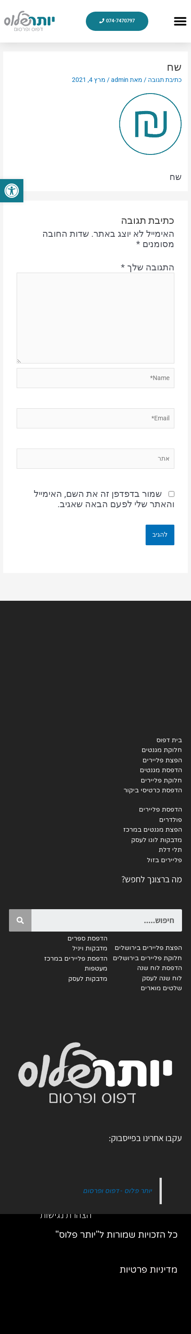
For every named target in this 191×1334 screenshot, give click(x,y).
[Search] (20, 920)
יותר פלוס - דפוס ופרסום (117, 1191)
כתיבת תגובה (165, 79)
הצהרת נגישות (66, 1214)
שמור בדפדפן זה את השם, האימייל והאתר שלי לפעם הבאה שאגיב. (104, 498)
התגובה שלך (147, 267)
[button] (180, 21)
